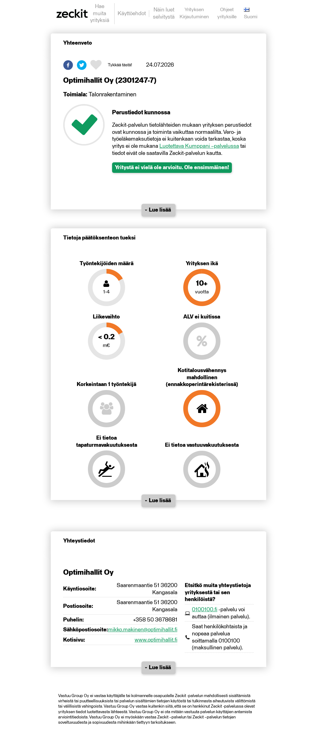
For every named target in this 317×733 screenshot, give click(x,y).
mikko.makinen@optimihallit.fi (142, 630)
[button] (68, 65)
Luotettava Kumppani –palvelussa (199, 146)
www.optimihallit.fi (156, 640)
